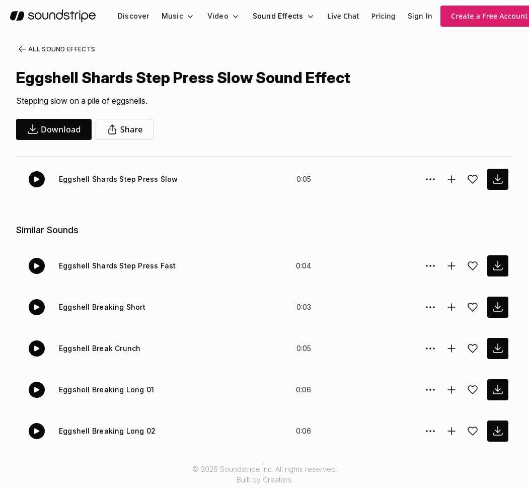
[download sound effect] (497, 179)
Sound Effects (278, 16)
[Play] (37, 179)
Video (218, 16)
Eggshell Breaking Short (102, 307)
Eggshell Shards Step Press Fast (117, 265)
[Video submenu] (235, 16)
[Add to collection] (451, 179)
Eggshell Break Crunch (99, 348)
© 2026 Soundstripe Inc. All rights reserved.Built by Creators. (264, 474)
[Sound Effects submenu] (310, 16)
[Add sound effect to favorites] (472, 179)
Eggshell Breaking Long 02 (107, 431)
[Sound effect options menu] (430, 179)
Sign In (420, 16)
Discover (133, 16)
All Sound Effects (56, 49)
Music (172, 16)
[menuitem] (134, 16)
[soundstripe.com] (53, 16)
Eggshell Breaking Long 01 (106, 389)
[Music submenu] (189, 16)
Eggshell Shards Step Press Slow (118, 179)
